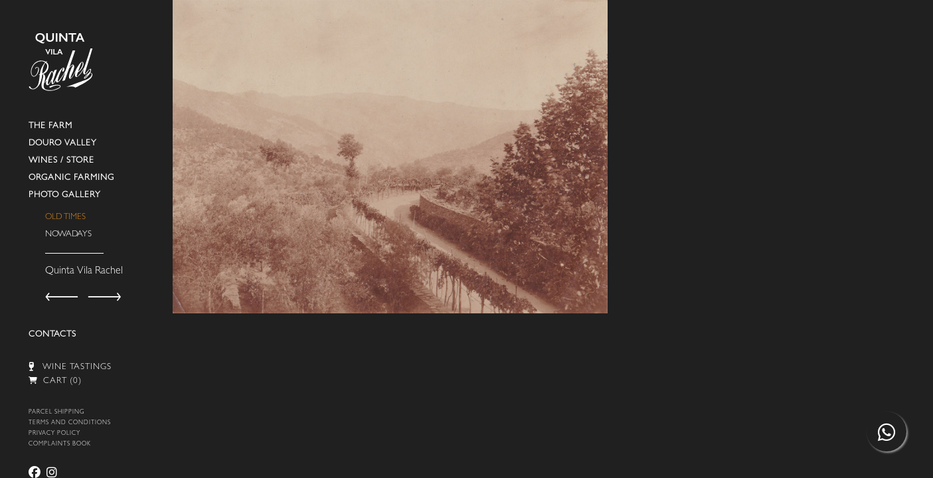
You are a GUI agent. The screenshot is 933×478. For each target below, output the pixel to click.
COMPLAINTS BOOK (60, 444)
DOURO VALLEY (63, 143)
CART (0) (55, 381)
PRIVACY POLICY (54, 434)
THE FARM (50, 126)
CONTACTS (52, 335)
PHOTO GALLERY (65, 195)
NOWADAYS (68, 234)
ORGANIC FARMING (71, 178)
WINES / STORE (61, 161)
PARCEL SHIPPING (56, 413)
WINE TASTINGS (70, 366)
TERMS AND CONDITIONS (70, 423)
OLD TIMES (65, 217)
